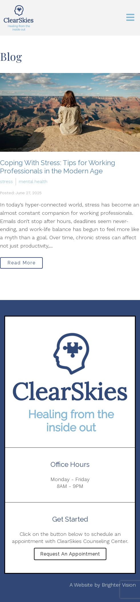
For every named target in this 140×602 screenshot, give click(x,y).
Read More (21, 262)
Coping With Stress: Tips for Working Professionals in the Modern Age (57, 167)
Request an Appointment (70, 554)
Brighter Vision (119, 585)
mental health (33, 181)
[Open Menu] (130, 18)
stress (6, 181)
